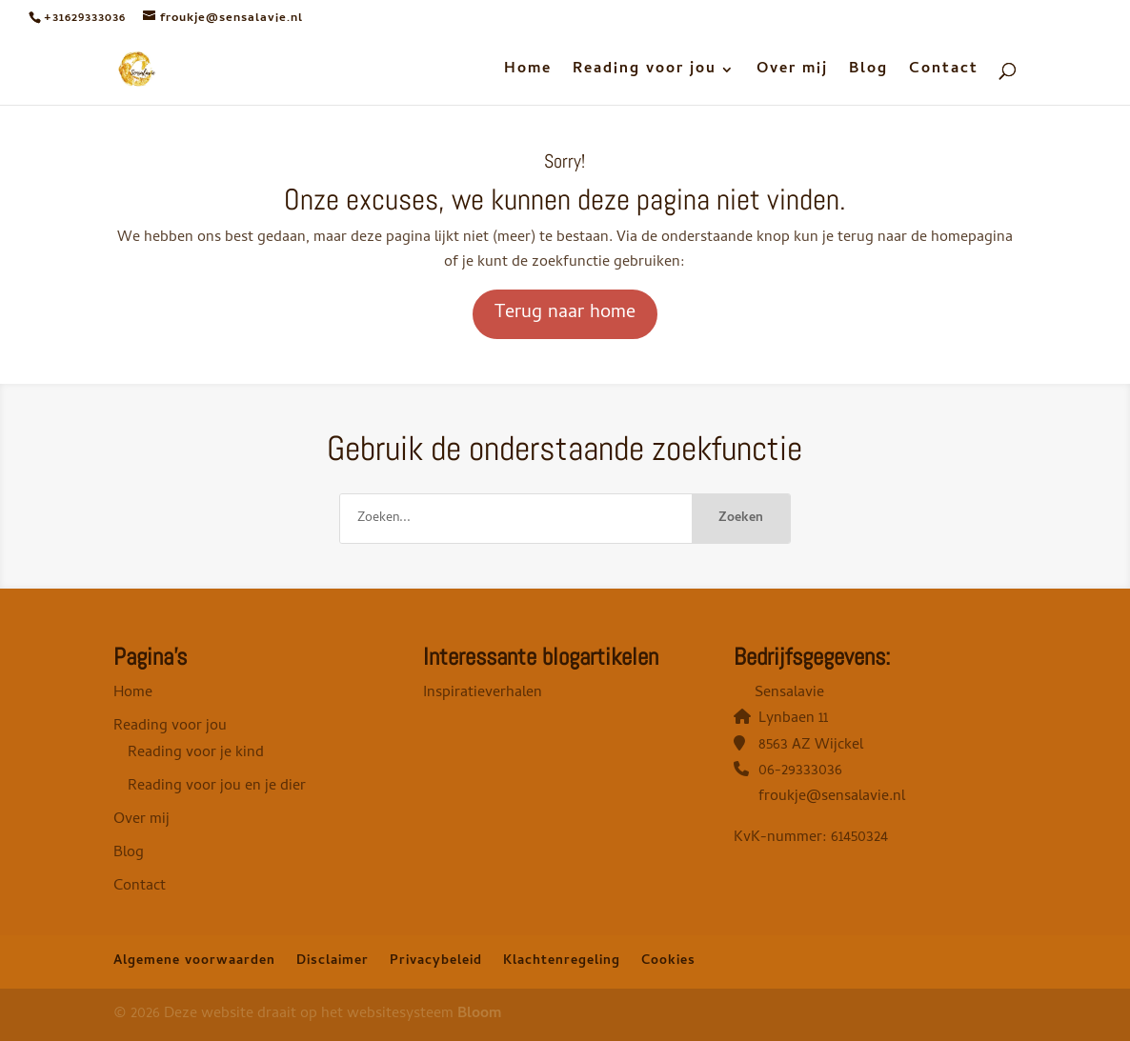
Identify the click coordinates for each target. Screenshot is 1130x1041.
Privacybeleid (436, 961)
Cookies (668, 961)
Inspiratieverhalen (482, 693)
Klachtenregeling (561, 961)
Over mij (792, 72)
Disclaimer (332, 961)
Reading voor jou (644, 72)
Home (528, 72)
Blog (868, 72)
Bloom (479, 1014)
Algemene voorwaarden (194, 961)
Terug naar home (565, 314)
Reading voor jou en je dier (217, 786)
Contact (944, 72)
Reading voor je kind (196, 753)
